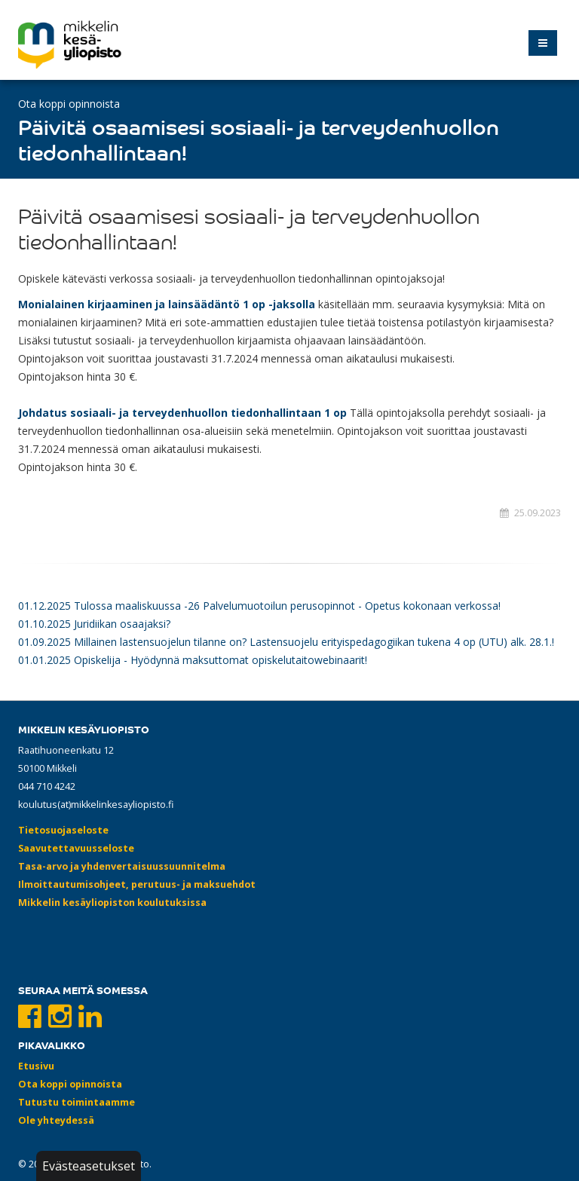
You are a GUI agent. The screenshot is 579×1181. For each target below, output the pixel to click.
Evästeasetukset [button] (88, 1166)
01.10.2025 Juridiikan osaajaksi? (94, 624)
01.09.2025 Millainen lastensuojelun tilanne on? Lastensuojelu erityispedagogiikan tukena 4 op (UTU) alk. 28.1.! (286, 642)
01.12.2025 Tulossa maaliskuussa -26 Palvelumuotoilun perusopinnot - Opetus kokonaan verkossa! (259, 605)
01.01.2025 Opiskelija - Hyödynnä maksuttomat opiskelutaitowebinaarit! (192, 660)
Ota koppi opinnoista (69, 103)
